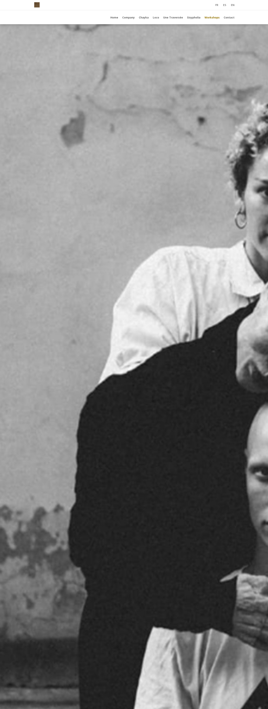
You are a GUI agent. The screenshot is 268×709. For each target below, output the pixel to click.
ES (224, 5)
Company (128, 17)
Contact (229, 17)
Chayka (144, 17)
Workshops (212, 17)
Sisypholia (193, 17)
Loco (156, 17)
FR (216, 5)
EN (232, 5)
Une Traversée (173, 17)
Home (114, 17)
